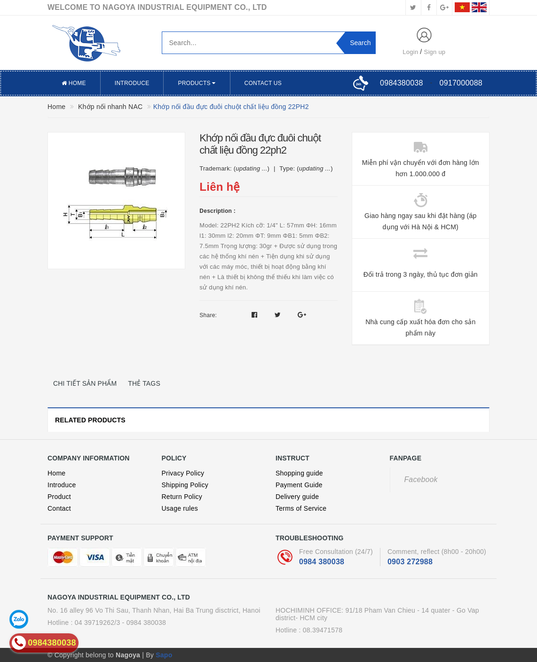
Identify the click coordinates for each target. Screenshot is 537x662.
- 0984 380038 (144, 622)
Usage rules (180, 508)
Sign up (435, 51)
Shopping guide (299, 473)
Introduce (132, 83)
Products (196, 83)
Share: (208, 315)
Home (74, 83)
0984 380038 (321, 562)
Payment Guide (299, 485)
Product (59, 496)
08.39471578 (323, 630)
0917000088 (461, 83)
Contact (59, 508)
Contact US (263, 83)
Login (410, 51)
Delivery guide (297, 496)
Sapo (164, 655)
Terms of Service (301, 508)
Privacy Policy (183, 473)
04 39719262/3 (97, 622)
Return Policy (182, 496)
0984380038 (401, 83)
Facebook (421, 479)
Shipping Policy (185, 485)
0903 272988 (410, 562)
